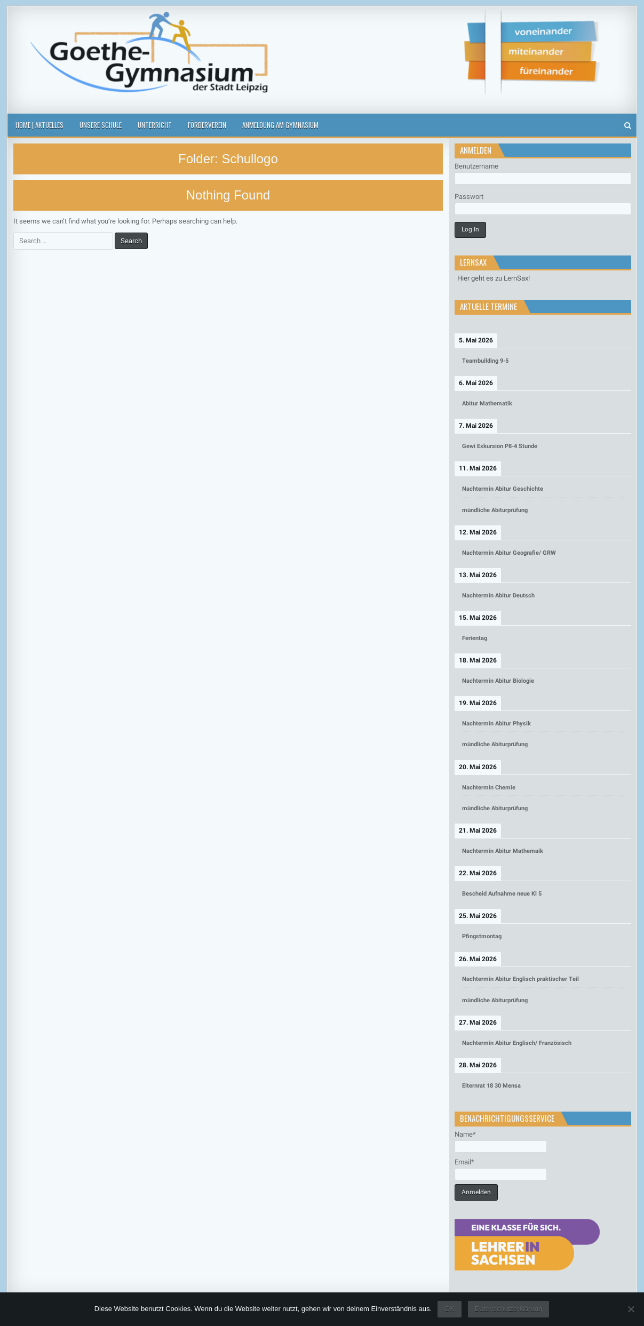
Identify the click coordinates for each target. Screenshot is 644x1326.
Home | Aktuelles (39, 124)
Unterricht (155, 124)
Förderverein (207, 124)
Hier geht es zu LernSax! (493, 278)
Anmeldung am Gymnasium (280, 124)
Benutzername (476, 166)
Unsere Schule (100, 124)
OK (449, 1309)
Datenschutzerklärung (508, 1309)
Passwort (469, 197)
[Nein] (630, 1309)
